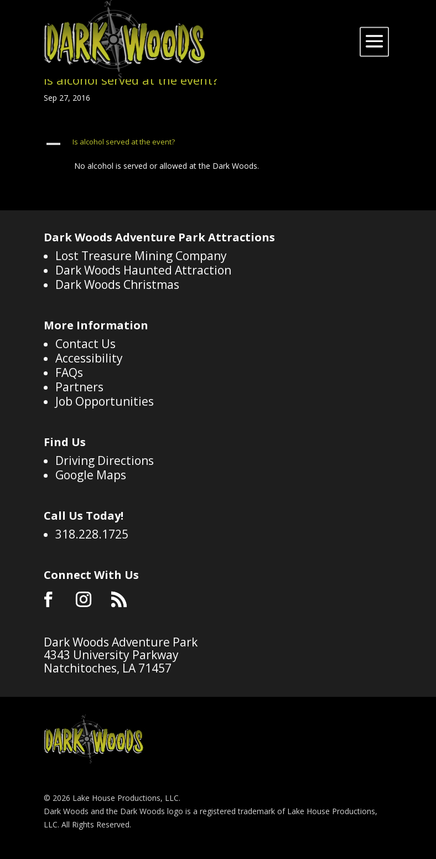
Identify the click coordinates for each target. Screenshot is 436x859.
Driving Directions (104, 460)
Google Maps (90, 475)
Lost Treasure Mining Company (141, 255)
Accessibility (89, 358)
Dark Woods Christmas (117, 284)
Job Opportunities (104, 401)
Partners (79, 387)
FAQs (69, 372)
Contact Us (85, 343)
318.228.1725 (91, 534)
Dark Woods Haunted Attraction (143, 270)
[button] (218, 144)
